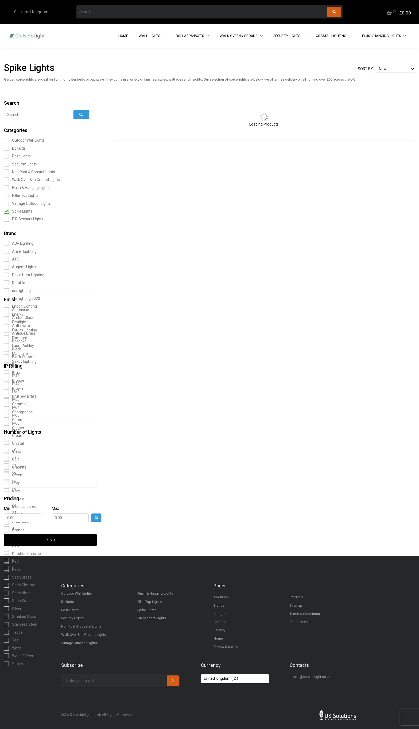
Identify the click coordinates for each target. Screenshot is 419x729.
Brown (13, 388)
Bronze (14, 380)
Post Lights (17, 156)
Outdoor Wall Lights (24, 140)
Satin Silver (17, 600)
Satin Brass (17, 577)
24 (10, 513)
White (13, 648)
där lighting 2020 (22, 298)
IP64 (12, 407)
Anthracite (17, 325)
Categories (222, 614)
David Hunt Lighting (24, 275)
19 (10, 489)
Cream (14, 435)
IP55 (12, 399)
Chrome (15, 419)
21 (10, 505)
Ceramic (15, 404)
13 (10, 473)
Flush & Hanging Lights (27, 187)
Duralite (14, 282)
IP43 (12, 375)
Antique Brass (20, 333)
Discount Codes (302, 622)
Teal (11, 640)
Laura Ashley (19, 345)
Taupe (13, 632)
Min (7, 508)
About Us (221, 597)
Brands (219, 605)
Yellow (13, 664)
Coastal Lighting (331, 36)
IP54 (12, 391)
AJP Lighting (18, 243)
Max (55, 508)
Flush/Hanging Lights (382, 36)
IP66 (12, 423)
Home (123, 36)
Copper (14, 427)
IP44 (12, 384)
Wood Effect (18, 656)
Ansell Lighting (20, 251)
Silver (12, 608)
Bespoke (15, 341)
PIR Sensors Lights (23, 219)
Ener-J (13, 314)
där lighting (17, 290)
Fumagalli (16, 337)
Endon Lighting (20, 306)
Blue (12, 364)
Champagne (18, 412)
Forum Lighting (20, 330)
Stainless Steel (20, 624)
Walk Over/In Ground (239, 36)
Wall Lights (150, 36)
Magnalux (16, 353)
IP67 (12, 431)
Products (297, 597)
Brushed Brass (20, 396)
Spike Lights (18, 211)
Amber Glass (19, 317)
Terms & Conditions (305, 614)
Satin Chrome (19, 585)
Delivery (219, 630)
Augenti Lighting (22, 267)
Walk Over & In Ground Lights (32, 179)
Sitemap (296, 605)
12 (10, 465)
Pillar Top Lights (21, 195)
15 (10, 481)
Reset (50, 540)
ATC (11, 259)
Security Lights (287, 36)
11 (10, 458)
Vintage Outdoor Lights (27, 203)
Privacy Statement (227, 647)
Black (12, 349)
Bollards (15, 148)
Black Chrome (20, 356)
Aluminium (17, 309)
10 (10, 450)
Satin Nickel (18, 593)
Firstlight (15, 322)
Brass (13, 372)
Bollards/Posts (190, 36)
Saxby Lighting (20, 361)
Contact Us (222, 622)
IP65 (12, 415)
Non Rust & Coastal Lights (29, 171)
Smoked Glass (20, 616)
